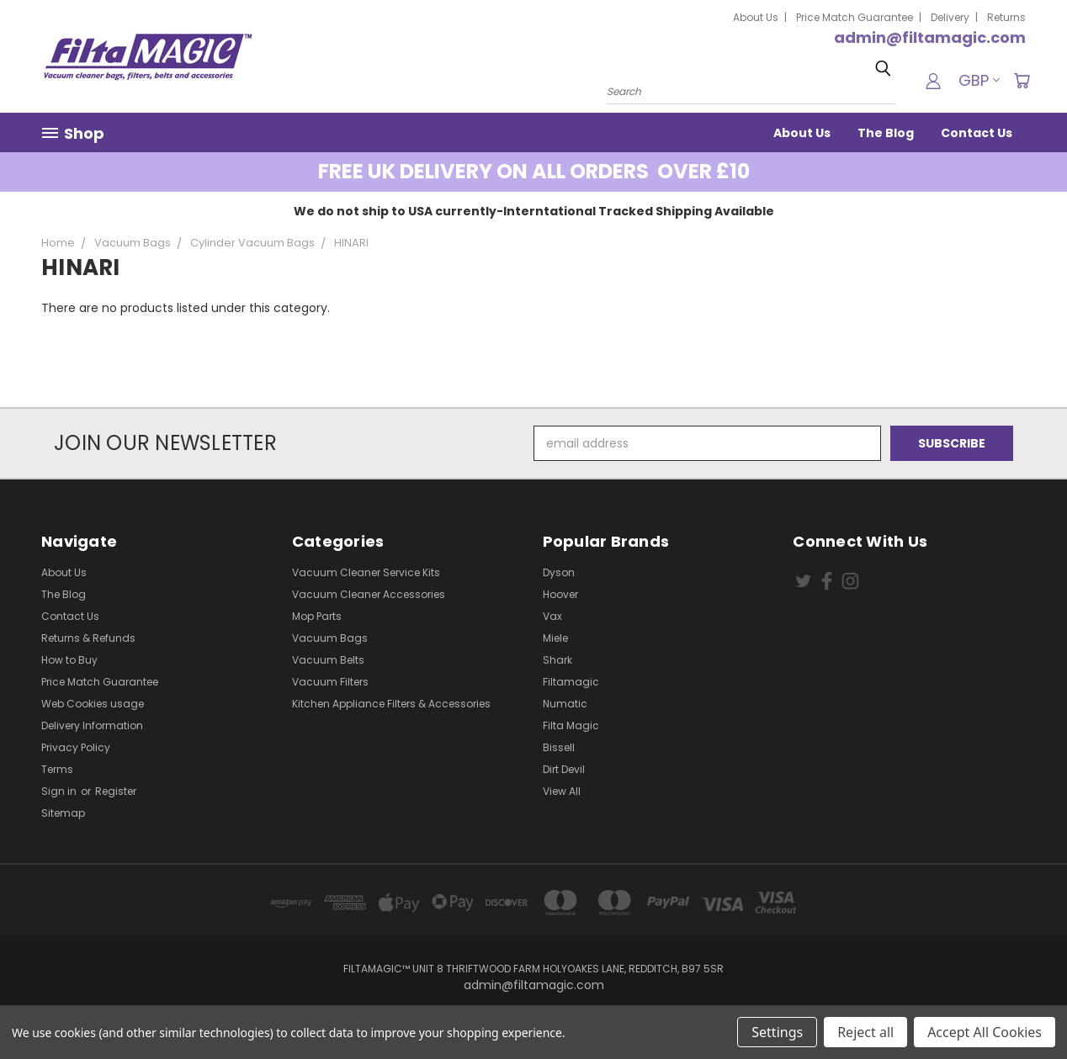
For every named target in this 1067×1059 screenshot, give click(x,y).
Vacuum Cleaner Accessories (368, 594)
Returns (1006, 17)
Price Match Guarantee (854, 17)
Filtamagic (571, 682)
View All (562, 791)
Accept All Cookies (984, 1032)
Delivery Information (92, 725)
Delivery (950, 17)
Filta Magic (571, 725)
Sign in (60, 791)
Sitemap (63, 813)
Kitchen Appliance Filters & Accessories (391, 703)
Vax (552, 616)
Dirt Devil (564, 769)
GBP (979, 80)
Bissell (559, 747)
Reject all (865, 1032)
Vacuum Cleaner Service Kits (366, 572)
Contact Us (976, 132)
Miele (555, 638)
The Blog (885, 132)
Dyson (559, 572)
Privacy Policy (75, 747)
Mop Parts (317, 616)
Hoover (560, 594)
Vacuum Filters (330, 682)
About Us (755, 17)
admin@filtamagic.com (930, 37)
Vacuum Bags (330, 638)
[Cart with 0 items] (1021, 80)
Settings (777, 1032)
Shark (557, 660)
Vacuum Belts (328, 660)
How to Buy (69, 660)
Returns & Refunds (88, 638)
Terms (57, 769)
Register (115, 791)
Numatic (565, 703)
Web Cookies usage (92, 703)
